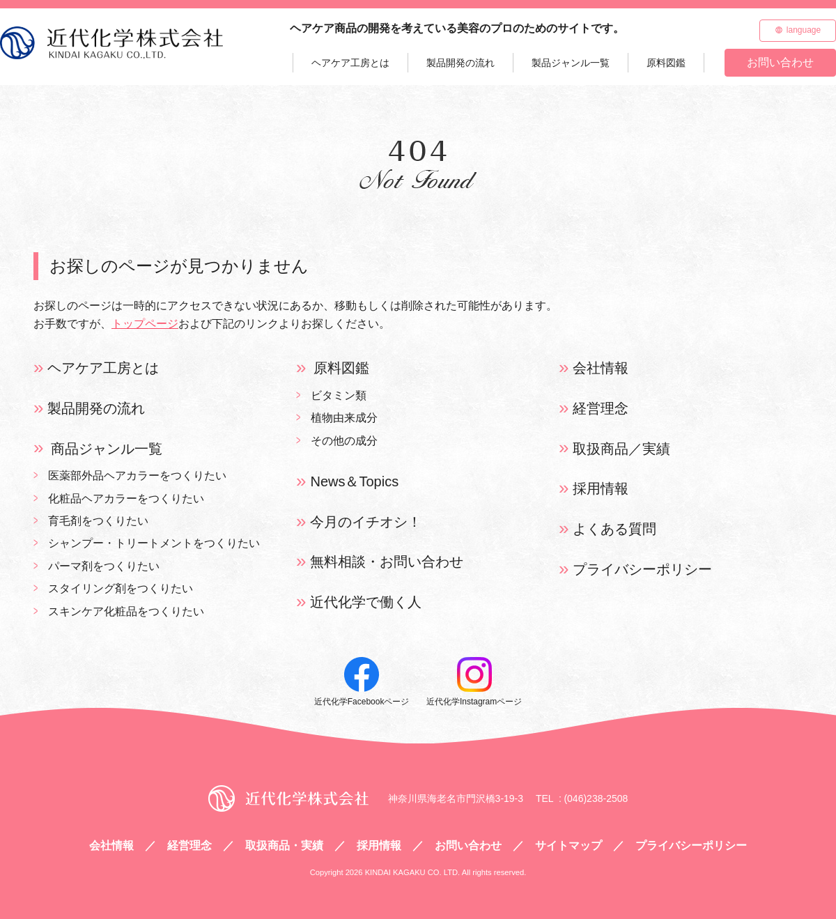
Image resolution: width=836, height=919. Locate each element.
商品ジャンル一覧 (106, 448)
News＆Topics (354, 481)
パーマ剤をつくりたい (104, 566)
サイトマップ (568, 845)
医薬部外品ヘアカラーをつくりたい (137, 475)
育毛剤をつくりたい (98, 521)
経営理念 (600, 408)
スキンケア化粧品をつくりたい (126, 611)
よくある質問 (614, 528)
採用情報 (600, 488)
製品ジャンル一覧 (571, 62)
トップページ (144, 324)
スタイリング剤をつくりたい (120, 588)
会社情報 (600, 368)
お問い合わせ (780, 62)
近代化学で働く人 (365, 602)
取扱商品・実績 (284, 845)
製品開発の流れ (460, 62)
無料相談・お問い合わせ (386, 561)
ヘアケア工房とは (350, 62)
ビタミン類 (338, 395)
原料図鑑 (666, 62)
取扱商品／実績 (621, 448)
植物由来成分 (344, 418)
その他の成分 (344, 441)
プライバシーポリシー (642, 569)
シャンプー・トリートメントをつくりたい (154, 543)
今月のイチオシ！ (365, 522)
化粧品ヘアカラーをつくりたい (126, 498)
